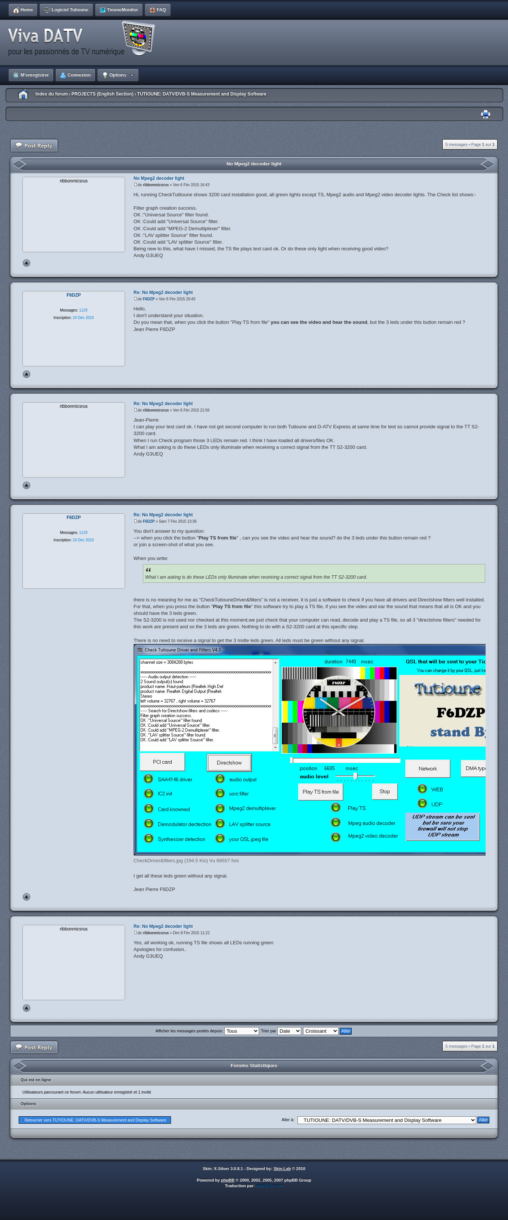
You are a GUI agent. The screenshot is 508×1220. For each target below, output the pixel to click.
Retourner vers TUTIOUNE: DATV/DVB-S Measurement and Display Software (95, 1120)
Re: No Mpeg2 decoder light (163, 292)
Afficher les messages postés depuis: (207, 1031)
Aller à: (287, 1119)
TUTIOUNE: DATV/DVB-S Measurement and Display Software (202, 94)
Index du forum (51, 94)
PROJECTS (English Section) (102, 94)
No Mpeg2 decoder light (254, 163)
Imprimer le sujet (485, 114)
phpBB (227, 1180)
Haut (26, 263)
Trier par (281, 1031)
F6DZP (149, 299)
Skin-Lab (282, 1168)
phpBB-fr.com (269, 1185)
